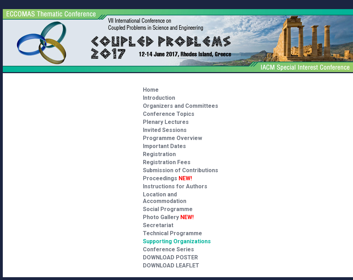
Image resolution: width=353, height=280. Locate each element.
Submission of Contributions (180, 170)
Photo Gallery (168, 217)
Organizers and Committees (180, 106)
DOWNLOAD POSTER (170, 257)
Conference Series (168, 249)
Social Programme (168, 209)
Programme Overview (172, 138)
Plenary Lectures (166, 122)
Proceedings (167, 178)
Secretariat (158, 225)
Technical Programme (172, 233)
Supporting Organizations (177, 241)
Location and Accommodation (164, 197)
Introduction (159, 97)
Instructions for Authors (175, 186)
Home (151, 89)
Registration (159, 154)
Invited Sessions (165, 130)
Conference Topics (168, 114)
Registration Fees (167, 162)
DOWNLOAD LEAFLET (171, 265)
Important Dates (164, 146)
